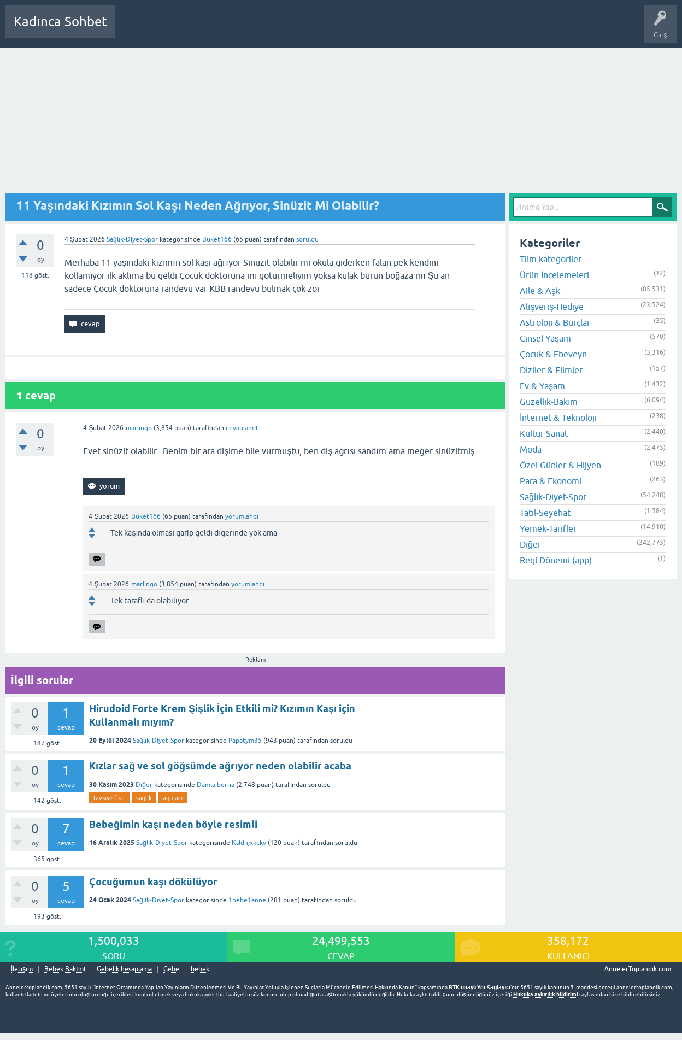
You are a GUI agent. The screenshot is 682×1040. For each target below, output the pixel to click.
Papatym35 (245, 740)
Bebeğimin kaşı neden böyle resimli (173, 824)
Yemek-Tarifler (548, 528)
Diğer (144, 785)
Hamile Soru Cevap (384, 29)
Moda (531, 449)
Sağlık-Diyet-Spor (132, 239)
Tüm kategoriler (550, 259)
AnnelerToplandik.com (637, 969)
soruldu (307, 239)
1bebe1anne (247, 900)
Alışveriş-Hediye (552, 307)
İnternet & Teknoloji (558, 417)
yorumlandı (241, 516)
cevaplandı (241, 428)
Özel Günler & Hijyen (560, 465)
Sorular (134, 29)
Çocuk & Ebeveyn (553, 354)
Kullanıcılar (281, 29)
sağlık (144, 798)
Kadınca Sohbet (60, 21)
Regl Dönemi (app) (556, 560)
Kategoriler (235, 29)
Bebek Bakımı (447, 29)
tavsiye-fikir (109, 798)
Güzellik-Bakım (549, 402)
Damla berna (215, 785)
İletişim (22, 969)
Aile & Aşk (540, 291)
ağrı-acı (173, 798)
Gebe (171, 969)
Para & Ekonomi (550, 481)
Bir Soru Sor (326, 29)
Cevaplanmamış (182, 29)
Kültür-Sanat (544, 433)
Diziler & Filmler (551, 370)
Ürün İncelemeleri (554, 275)
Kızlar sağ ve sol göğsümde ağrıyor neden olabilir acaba (220, 766)
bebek (200, 969)
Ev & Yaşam (542, 386)
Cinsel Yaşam (545, 338)
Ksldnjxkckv (249, 843)
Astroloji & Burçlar (555, 322)
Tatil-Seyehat (545, 513)
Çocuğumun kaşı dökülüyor (153, 882)
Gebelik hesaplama (124, 969)
